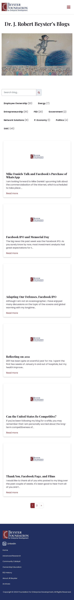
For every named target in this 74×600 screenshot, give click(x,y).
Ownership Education (12, 567)
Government (56, 111)
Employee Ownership (15, 103)
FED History (7, 572)
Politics (60, 120)
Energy (42, 103)
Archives (6, 584)
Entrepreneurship (13, 111)
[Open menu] (68, 7)
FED (36, 111)
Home (5, 550)
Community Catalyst (11, 561)
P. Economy (40, 120)
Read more (12, 193)
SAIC (6, 128)
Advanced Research (12, 556)
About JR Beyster (10, 578)
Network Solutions (14, 120)
